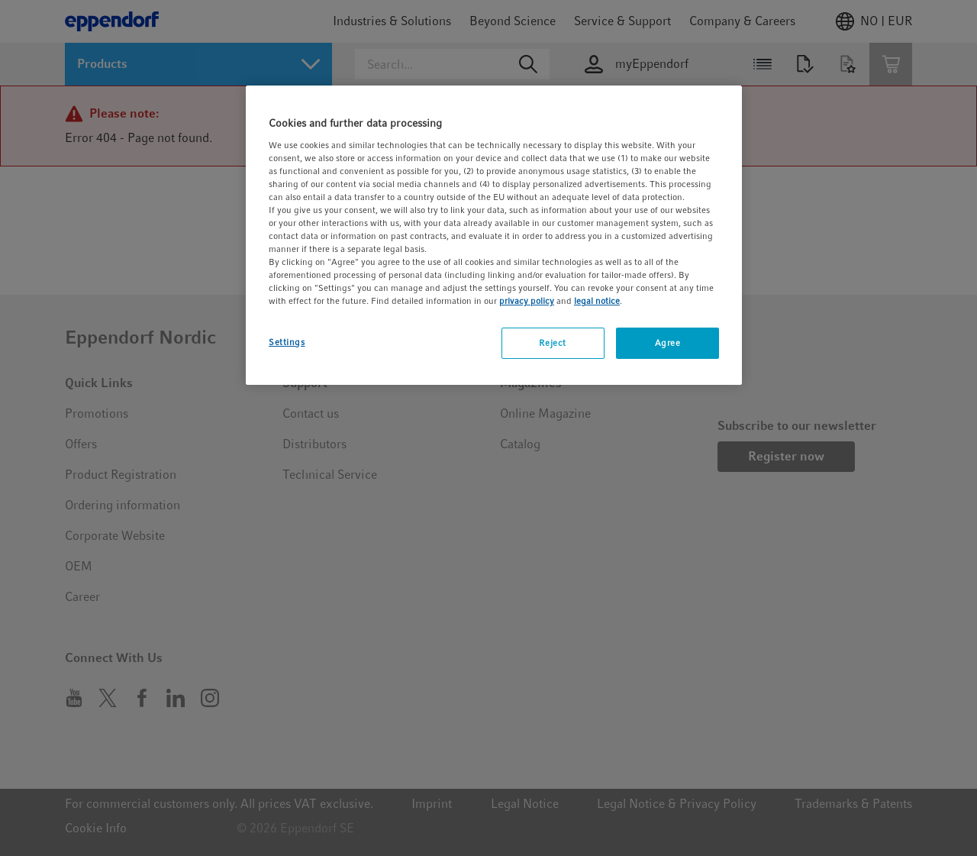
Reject (552, 343)
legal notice (597, 301)
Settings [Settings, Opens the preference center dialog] (287, 342)
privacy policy (526, 301)
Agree (668, 343)
